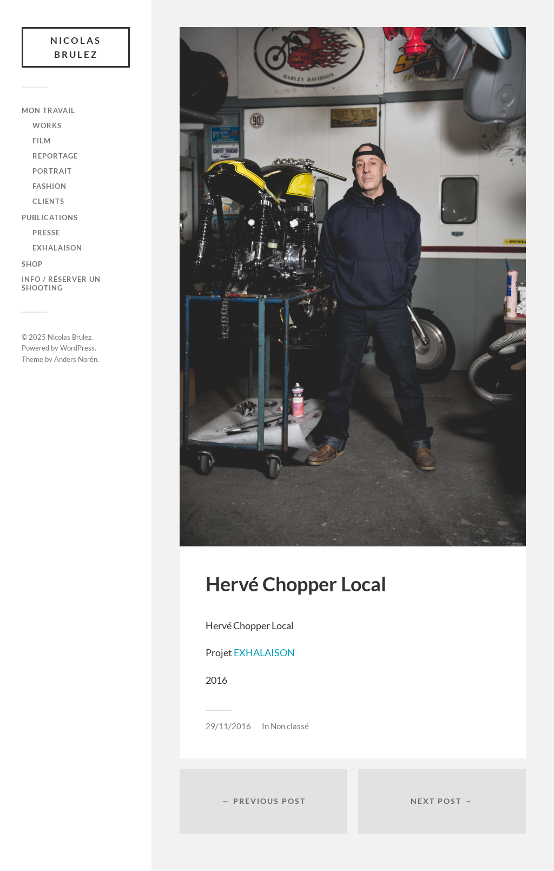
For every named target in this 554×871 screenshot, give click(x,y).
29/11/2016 (228, 726)
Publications (50, 217)
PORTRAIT (52, 171)
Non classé (290, 726)
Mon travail (48, 110)
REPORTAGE (55, 155)
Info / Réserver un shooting (61, 283)
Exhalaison (57, 247)
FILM (41, 140)
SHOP (32, 264)
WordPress (77, 348)
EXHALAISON (264, 652)
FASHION (49, 186)
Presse (46, 232)
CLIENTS (48, 201)
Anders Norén (75, 359)
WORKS (47, 125)
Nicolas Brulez (75, 47)
